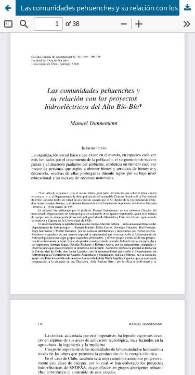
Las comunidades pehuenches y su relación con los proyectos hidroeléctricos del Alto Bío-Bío (108, 7)
